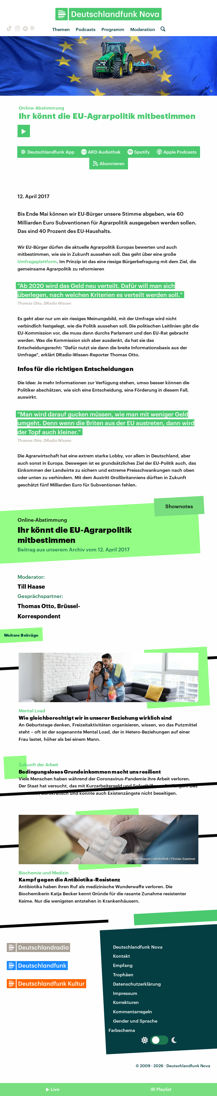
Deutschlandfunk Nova (137, 946)
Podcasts (86, 29)
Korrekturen (126, 1002)
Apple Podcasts (177, 152)
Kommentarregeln (132, 1011)
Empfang (123, 965)
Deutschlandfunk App (47, 152)
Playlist (164, 1089)
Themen (61, 29)
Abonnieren (109, 163)
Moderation (142, 29)
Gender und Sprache (135, 1020)
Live (55, 1089)
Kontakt (121, 956)
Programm (112, 29)
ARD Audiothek (101, 152)
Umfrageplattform (37, 261)
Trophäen (123, 974)
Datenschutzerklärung (137, 983)
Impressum (125, 993)
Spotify (138, 152)
